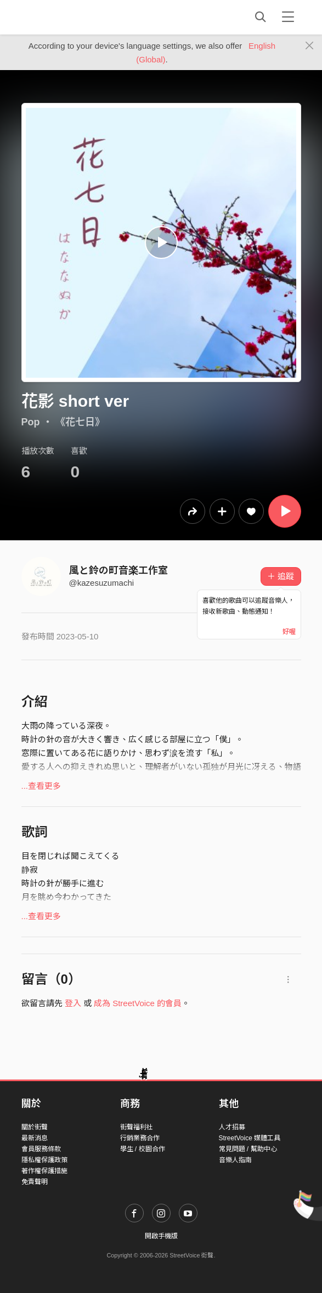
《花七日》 (80, 422)
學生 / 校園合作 (142, 1149)
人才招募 (232, 1127)
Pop (30, 422)
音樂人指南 (235, 1160)
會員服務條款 (41, 1149)
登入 (73, 1003)
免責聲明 (34, 1182)
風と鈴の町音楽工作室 (118, 570)
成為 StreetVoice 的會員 (138, 1003)
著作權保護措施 (44, 1171)
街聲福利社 (136, 1127)
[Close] (309, 46)
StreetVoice (66, 16)
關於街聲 (34, 1127)
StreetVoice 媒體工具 (250, 1138)
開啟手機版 (161, 1236)
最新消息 (34, 1138)
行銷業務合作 (140, 1138)
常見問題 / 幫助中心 (248, 1149)
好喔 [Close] (289, 632)
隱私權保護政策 (44, 1160)
